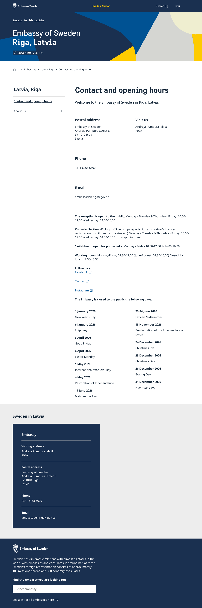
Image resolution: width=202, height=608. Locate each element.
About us (20, 111)
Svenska (17, 20)
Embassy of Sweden (46, 38)
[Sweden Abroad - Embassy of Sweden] (28, 6)
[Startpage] (16, 69)
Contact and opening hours (33, 101)
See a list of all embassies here (33, 600)
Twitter (79, 281)
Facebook (81, 272)
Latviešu (39, 20)
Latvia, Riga (47, 69)
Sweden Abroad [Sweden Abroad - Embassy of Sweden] (101, 6)
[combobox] (54, 589)
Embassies (30, 69)
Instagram (82, 290)
